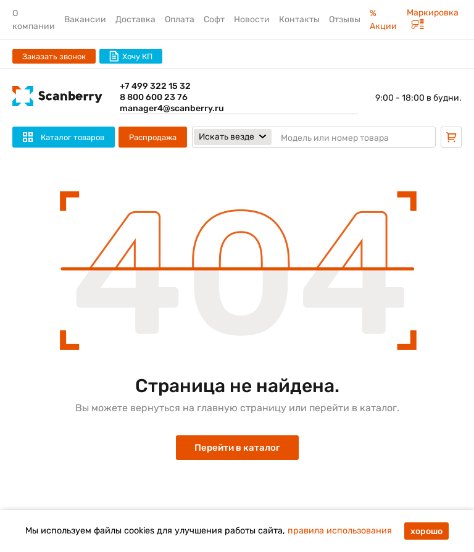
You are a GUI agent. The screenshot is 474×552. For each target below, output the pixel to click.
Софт (214, 19)
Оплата (179, 19)
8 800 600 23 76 (154, 97)
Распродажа (153, 137)
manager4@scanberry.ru (172, 108)
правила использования (340, 530)
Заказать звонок (54, 56)
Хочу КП (130, 56)
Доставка (135, 19)
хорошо (426, 531)
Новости (252, 19)
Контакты (299, 19)
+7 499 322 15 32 (155, 86)
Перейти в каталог (237, 447)
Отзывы (344, 19)
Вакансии (85, 19)
